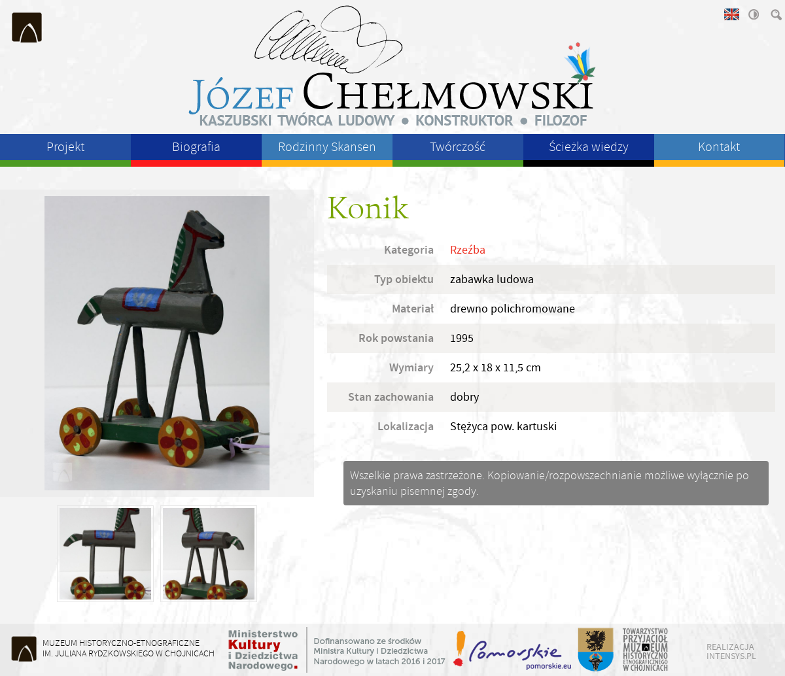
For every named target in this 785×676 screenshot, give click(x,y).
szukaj (775, 14)
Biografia (196, 147)
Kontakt (719, 147)
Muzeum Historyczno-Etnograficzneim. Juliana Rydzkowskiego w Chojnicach (129, 648)
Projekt (65, 147)
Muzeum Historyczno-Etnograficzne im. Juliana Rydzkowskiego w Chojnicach (27, 27)
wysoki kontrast (753, 14)
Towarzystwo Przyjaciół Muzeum (646, 650)
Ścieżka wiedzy (589, 147)
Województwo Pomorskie (513, 650)
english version (731, 14)
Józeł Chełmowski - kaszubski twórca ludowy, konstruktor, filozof (392, 65)
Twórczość (457, 147)
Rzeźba (467, 250)
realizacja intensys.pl (731, 651)
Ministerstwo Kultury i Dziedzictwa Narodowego (336, 650)
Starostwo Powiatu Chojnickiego (595, 650)
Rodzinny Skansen (327, 147)
